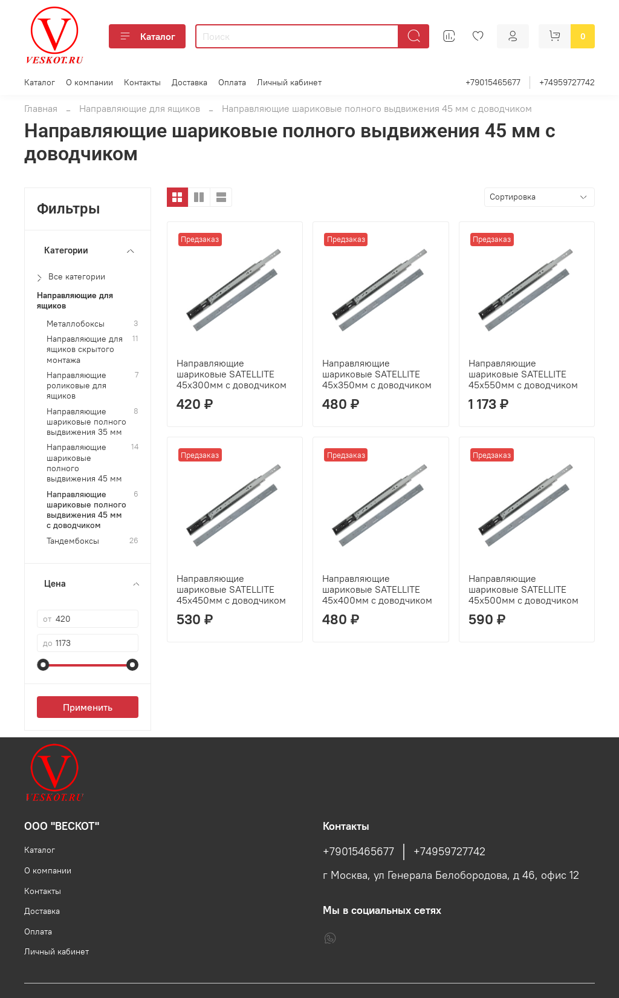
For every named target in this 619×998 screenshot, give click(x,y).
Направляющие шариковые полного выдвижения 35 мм (86, 422)
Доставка (189, 82)
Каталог (147, 36)
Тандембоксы (73, 541)
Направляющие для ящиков (139, 108)
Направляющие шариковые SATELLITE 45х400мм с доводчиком (377, 589)
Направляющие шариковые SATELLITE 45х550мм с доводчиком (523, 374)
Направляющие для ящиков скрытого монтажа (85, 349)
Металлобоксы (76, 324)
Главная (40, 108)
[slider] (43, 665)
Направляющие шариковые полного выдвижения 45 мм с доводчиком (86, 510)
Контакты (142, 82)
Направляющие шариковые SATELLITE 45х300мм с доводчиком (232, 374)
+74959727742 (567, 82)
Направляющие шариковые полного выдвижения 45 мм (84, 463)
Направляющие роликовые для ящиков (76, 386)
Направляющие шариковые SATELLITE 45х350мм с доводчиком (377, 374)
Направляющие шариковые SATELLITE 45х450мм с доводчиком (231, 589)
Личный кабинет (289, 82)
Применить (87, 707)
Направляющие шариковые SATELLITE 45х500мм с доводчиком (523, 589)
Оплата (232, 82)
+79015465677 (492, 82)
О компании (89, 82)
